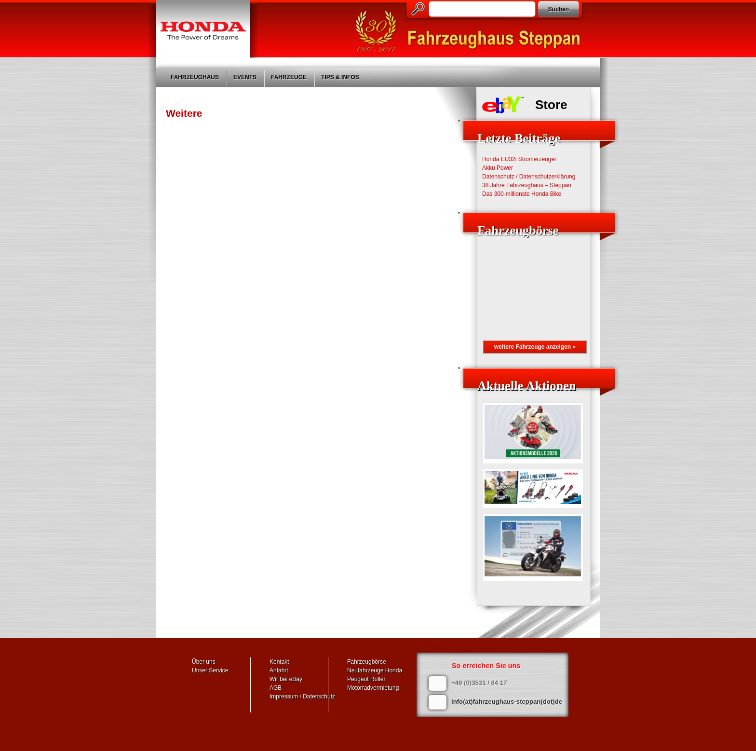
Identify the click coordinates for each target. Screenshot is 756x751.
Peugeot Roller (366, 679)
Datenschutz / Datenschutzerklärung (528, 176)
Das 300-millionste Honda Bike (521, 194)
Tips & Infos (340, 77)
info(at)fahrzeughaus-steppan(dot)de (506, 701)
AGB (276, 687)
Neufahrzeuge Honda (374, 670)
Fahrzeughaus (195, 77)
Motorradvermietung (373, 687)
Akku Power (497, 167)
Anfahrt (279, 670)
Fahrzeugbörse (366, 661)
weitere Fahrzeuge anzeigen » (535, 346)
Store (551, 104)
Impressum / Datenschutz (302, 696)
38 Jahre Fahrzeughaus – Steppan (526, 185)
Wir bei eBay (286, 679)
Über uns (204, 661)
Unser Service (210, 670)
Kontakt (279, 661)
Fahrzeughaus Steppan (472, 32)
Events (244, 77)
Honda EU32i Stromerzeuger (519, 159)
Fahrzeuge (289, 77)
